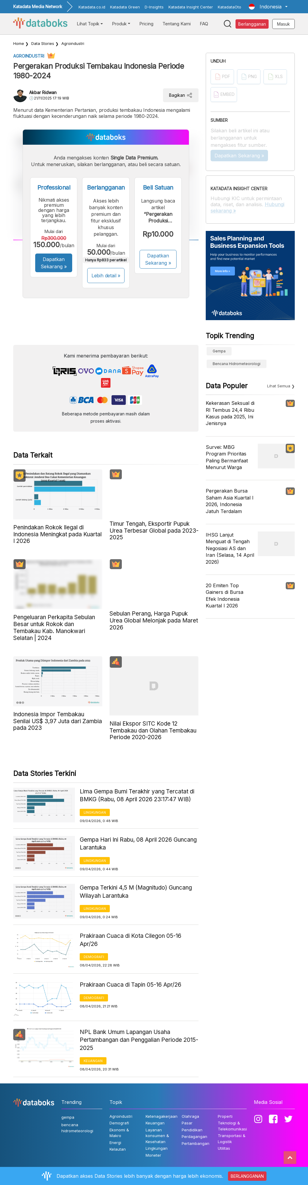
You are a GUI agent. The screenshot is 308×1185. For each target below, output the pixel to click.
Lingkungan (95, 812)
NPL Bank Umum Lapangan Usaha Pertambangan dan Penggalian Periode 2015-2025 (139, 1040)
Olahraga (190, 1116)
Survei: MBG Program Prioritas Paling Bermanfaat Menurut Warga (227, 457)
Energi (115, 1142)
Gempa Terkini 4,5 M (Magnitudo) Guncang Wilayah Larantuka (136, 891)
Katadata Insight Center (190, 7)
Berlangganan (252, 24)
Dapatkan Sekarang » (54, 262)
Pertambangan (195, 1143)
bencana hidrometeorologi (236, 363)
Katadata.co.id (92, 7)
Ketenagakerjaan (161, 1116)
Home (18, 43)
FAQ (204, 24)
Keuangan (93, 1061)
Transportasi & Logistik (231, 1138)
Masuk (283, 24)
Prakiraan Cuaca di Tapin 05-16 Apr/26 (130, 984)
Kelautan (117, 1149)
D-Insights (154, 7)
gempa (219, 351)
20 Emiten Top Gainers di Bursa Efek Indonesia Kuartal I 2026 (224, 595)
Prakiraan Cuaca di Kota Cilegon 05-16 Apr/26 (130, 939)
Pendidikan (192, 1129)
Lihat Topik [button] (88, 24)
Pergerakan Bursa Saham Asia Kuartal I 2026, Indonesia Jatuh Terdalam (230, 501)
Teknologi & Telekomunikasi (232, 1125)
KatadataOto (229, 7)
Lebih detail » (106, 276)
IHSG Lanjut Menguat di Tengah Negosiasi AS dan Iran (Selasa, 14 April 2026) (230, 548)
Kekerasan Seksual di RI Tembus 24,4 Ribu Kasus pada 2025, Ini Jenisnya (230, 413)
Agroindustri (72, 43)
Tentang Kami (176, 24)
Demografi (94, 957)
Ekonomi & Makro (119, 1132)
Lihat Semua (278, 385)
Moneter (153, 1155)
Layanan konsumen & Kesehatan (157, 1135)
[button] (268, 7)
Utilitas (224, 1148)
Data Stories (42, 43)
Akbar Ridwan (43, 92)
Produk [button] (119, 24)
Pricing (146, 24)
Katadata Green (125, 7)
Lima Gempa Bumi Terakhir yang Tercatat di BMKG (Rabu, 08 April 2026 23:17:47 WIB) (137, 795)
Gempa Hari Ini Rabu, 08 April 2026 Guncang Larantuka (138, 843)
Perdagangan (194, 1136)
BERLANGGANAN (247, 1176)
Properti (225, 1116)
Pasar (187, 1122)
